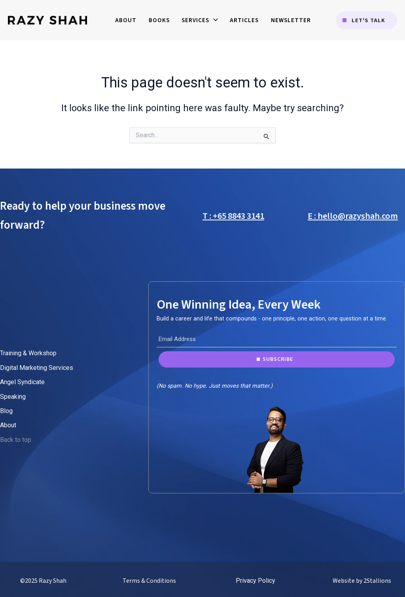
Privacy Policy (255, 580)
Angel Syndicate (22, 382)
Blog (6, 411)
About (8, 425)
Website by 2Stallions (362, 580)
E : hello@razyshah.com (353, 216)
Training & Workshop (28, 353)
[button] (366, 20)
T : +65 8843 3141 (233, 216)
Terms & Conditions (149, 580)
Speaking (13, 396)
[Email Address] (277, 339)
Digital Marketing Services (36, 367)
